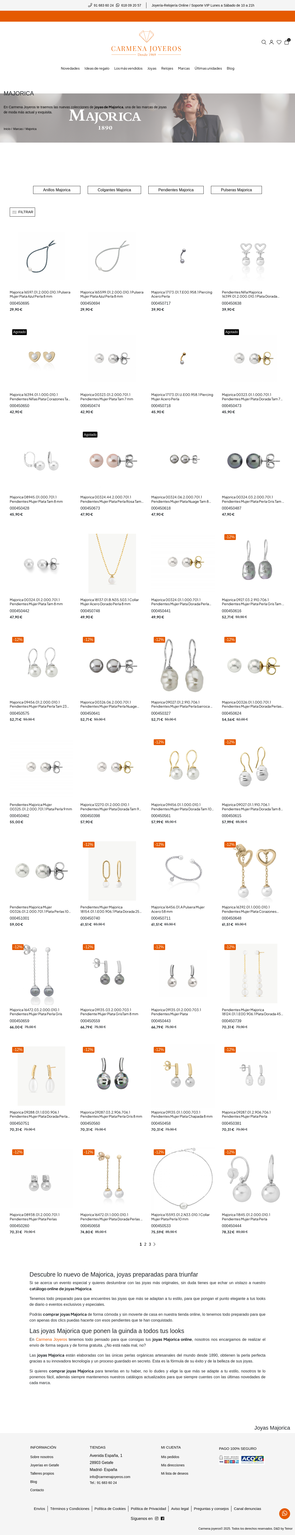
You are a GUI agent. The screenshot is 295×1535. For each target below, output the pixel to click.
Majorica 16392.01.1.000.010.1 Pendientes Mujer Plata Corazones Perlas (249, 911)
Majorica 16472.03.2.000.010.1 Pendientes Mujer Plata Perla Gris (36, 1011)
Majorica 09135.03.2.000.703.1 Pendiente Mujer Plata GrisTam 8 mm (109, 1011)
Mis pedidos (170, 1457)
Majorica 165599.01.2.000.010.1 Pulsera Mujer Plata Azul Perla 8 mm (111, 294)
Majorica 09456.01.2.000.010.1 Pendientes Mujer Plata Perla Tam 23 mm (38, 706)
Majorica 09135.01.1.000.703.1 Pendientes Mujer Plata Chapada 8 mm (182, 1114)
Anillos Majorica (56, 190)
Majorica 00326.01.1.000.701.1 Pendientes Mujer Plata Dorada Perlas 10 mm (251, 706)
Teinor (289, 1528)
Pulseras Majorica (236, 190)
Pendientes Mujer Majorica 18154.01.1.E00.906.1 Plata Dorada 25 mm (109, 911)
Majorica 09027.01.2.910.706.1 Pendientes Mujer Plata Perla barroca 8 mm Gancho (181, 706)
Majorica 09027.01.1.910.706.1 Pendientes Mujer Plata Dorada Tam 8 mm (251, 808)
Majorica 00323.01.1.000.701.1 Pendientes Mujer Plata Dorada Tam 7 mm (251, 398)
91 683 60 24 (104, 5)
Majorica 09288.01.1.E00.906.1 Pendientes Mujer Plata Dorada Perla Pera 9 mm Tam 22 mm (38, 1116)
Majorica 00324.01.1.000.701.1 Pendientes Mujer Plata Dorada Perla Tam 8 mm (180, 603)
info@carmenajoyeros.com (110, 1477)
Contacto (37, 1490)
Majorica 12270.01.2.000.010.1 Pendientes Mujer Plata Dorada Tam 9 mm (109, 808)
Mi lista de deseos (174, 1473)
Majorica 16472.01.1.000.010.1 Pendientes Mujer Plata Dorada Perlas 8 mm (111, 1218)
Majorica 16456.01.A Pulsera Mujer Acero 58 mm (178, 909)
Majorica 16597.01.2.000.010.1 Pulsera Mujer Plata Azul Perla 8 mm (40, 294)
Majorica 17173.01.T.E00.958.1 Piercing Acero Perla (181, 294)
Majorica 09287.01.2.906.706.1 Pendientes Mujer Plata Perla (246, 1114)
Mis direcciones (172, 1465)
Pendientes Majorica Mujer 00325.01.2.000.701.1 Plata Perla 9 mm (41, 806)
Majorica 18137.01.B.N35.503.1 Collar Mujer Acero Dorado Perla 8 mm (109, 601)
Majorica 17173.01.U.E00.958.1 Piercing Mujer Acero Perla (182, 396)
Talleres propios (42, 1473)
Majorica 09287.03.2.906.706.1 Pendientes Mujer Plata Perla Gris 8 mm (111, 1114)
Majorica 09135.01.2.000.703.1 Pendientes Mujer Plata (176, 1011)
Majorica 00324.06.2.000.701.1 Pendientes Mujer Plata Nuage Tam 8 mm (180, 501)
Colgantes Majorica (114, 190)
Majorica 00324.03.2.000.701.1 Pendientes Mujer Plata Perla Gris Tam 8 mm (253, 501)
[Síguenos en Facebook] (156, 1519)
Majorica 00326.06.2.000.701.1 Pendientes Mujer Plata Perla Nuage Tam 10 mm (108, 706)
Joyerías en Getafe (44, 1465)
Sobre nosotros (41, 1457)
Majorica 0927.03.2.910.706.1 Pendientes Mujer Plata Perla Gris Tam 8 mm (253, 603)
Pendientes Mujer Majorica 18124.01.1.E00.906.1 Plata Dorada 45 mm (251, 1013)
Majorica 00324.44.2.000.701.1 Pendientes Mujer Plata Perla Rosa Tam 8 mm (110, 501)
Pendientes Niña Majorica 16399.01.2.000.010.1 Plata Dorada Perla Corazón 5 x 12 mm (249, 296)
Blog (33, 1482)
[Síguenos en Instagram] (162, 1519)
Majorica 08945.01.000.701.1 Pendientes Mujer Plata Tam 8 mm (36, 499)
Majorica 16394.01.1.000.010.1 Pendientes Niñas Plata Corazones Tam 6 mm (40, 398)
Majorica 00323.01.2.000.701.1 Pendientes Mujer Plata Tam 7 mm (106, 396)
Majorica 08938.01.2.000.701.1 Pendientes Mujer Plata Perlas (34, 1216)
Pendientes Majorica (176, 190)
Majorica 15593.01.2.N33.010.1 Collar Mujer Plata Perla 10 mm (180, 1216)
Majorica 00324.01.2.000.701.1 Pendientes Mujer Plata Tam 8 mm (36, 601)
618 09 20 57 (131, 5)
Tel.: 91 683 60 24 (103, 1483)
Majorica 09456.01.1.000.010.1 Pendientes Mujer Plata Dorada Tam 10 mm (181, 808)
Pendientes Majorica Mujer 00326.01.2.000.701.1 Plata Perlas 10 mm (39, 911)
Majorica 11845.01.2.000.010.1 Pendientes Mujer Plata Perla (246, 1216)
